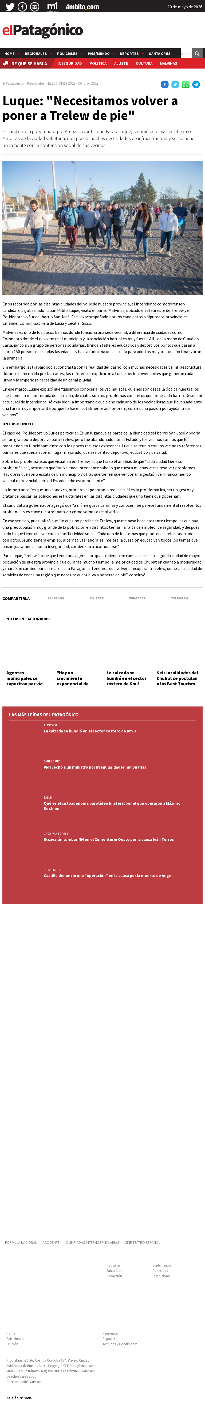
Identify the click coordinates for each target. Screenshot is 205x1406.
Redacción (114, 1276)
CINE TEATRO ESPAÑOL (142, 1242)
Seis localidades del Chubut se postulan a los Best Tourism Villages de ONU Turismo (177, 684)
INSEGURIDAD (70, 63)
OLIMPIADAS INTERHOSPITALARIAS (92, 1242)
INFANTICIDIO (52, 870)
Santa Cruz (160, 53)
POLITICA (98, 63)
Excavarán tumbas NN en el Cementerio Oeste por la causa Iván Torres (109, 839)
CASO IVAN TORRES (56, 834)
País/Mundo (99, 53)
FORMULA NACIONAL (21, 1242)
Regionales (36, 53)
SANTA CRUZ (52, 761)
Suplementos (162, 1265)
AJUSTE (121, 63)
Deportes (129, 53)
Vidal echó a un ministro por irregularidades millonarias (95, 767)
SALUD (48, 797)
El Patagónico (13, 83)
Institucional (162, 1276)
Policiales (67, 53)
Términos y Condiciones (119, 1344)
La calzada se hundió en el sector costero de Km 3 (127, 678)
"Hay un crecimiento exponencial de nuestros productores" (73, 684)
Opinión (12, 1344)
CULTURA (144, 63)
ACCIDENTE (51, 1242)
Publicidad (160, 1270)
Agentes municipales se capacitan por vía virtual (24, 681)
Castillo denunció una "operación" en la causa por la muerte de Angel (108, 875)
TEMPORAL (50, 725)
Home (10, 53)
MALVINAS (168, 63)
